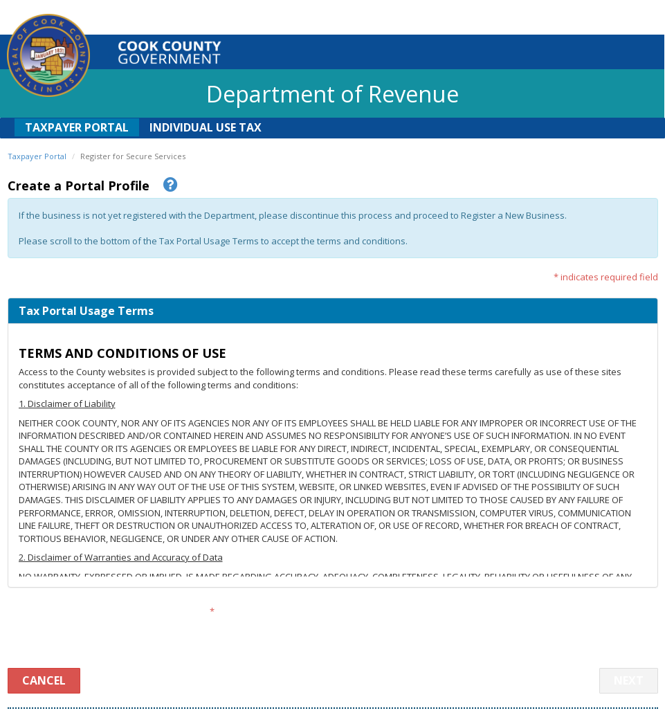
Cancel (44, 680)
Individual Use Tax (205, 127)
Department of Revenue (332, 93)
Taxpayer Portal (77, 127)
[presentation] (333, 627)
